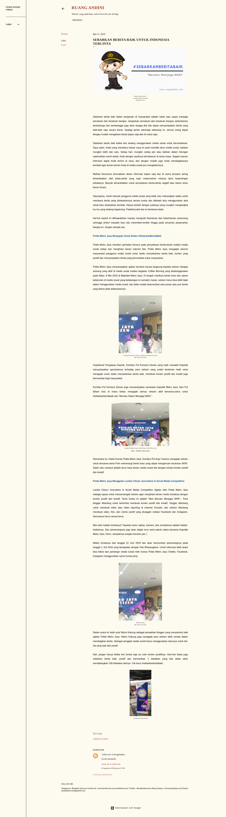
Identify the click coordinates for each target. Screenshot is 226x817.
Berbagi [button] (64, 34)
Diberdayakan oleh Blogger (126, 808)
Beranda (77, 20)
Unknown (106, 754)
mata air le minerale (111, 764)
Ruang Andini (88, 7)
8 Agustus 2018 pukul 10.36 (113, 768)
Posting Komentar (102, 775)
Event (63, 45)
